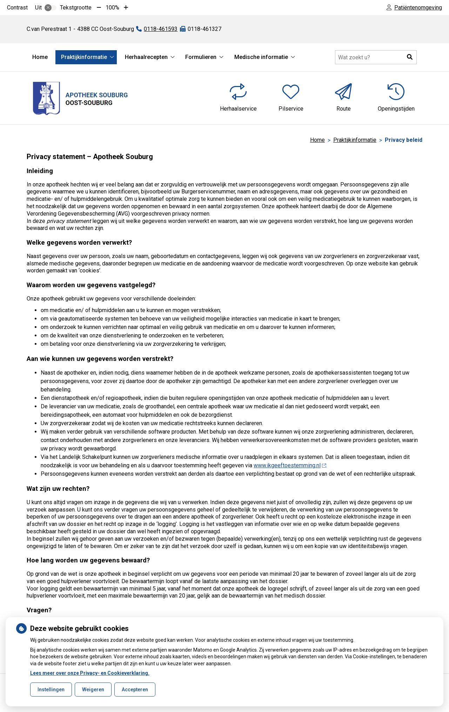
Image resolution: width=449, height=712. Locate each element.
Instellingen (51, 689)
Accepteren (135, 689)
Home (40, 57)
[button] (410, 57)
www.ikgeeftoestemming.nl (290, 465)
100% (112, 7)
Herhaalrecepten (146, 57)
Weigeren (93, 689)
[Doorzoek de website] (376, 57)
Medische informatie (261, 57)
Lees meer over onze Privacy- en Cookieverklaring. (89, 673)
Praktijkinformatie (84, 57)
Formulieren (200, 57)
